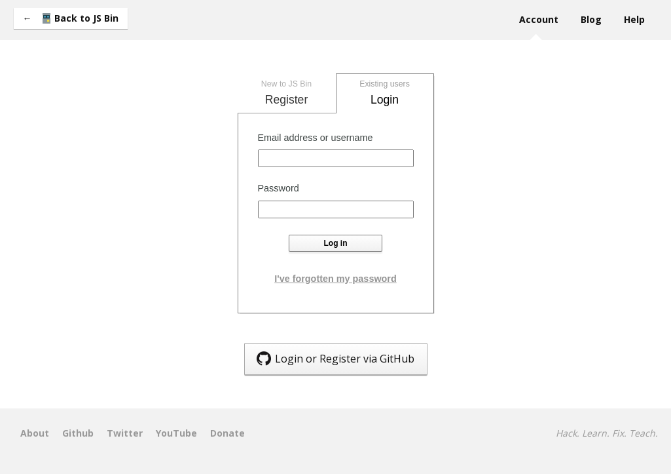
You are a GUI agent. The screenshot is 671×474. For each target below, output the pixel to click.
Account (538, 19)
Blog (591, 19)
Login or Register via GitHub (335, 358)
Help (634, 19)
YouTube (176, 433)
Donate (227, 433)
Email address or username (315, 137)
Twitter (125, 433)
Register (286, 91)
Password (278, 188)
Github (78, 433)
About (34, 433)
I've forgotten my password (335, 278)
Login (385, 91)
